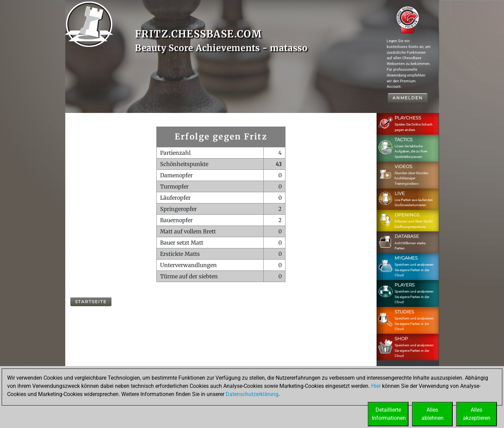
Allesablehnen (432, 414)
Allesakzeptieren (476, 414)
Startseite (91, 301)
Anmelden (408, 97)
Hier (376, 386)
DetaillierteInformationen (389, 414)
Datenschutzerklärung (252, 394)
